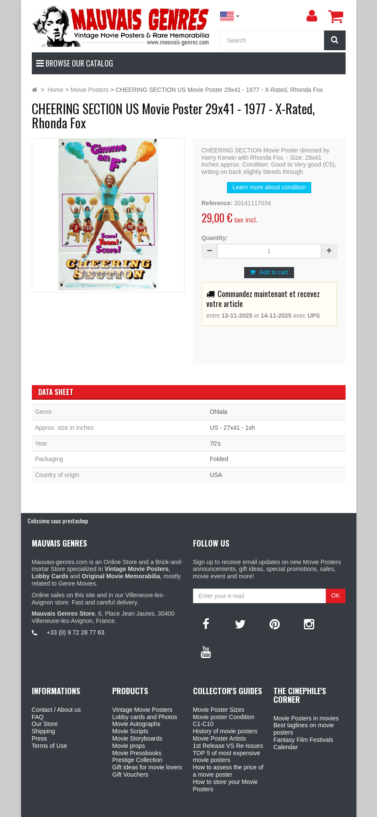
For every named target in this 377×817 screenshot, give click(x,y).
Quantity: (215, 237)
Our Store (45, 723)
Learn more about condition (269, 187)
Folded (219, 459)
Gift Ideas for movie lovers (147, 767)
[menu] (312, 15)
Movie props (128, 745)
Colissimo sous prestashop (58, 520)
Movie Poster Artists (219, 738)
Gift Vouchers (130, 774)
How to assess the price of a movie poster (228, 771)
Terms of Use (49, 745)
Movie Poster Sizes (219, 709)
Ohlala (218, 411)
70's (215, 443)
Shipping (43, 731)
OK (335, 595)
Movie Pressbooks (136, 753)
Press (39, 738)
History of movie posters (225, 731)
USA (216, 474)
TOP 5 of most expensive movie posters (227, 757)
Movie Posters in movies (306, 718)
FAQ (38, 717)
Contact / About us (56, 709)
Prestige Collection (137, 759)
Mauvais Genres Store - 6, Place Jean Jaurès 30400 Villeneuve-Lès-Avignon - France (208, 808)
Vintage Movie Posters (142, 709)
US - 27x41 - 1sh (232, 427)
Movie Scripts (130, 731)
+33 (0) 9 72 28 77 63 (75, 632)
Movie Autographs (136, 723)
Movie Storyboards (137, 738)
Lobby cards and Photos (144, 717)
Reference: (217, 203)
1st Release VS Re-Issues (228, 745)
